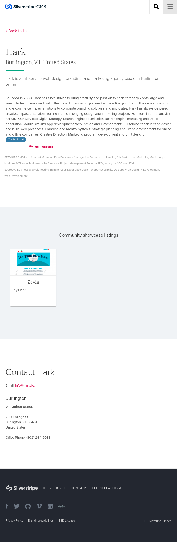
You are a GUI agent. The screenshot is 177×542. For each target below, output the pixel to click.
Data (57, 157)
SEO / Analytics (106, 163)
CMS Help (24, 157)
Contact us (16, 139)
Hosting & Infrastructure (121, 157)
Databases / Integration (74, 157)
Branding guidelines (40, 520)
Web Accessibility (102, 169)
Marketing (143, 157)
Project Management (73, 163)
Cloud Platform (106, 488)
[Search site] (156, 7)
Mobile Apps (157, 157)
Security (92, 163)
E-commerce (98, 157)
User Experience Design (75, 169)
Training (55, 169)
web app (119, 169)
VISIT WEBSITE (41, 146)
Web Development (16, 175)
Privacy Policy (14, 520)
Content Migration (42, 157)
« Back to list (17, 30)
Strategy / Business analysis (21, 169)
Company (79, 488)
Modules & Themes (16, 163)
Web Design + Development (142, 169)
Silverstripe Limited (159, 521)
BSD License (67, 520)
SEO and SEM (125, 163)
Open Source (54, 488)
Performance (51, 163)
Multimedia (36, 163)
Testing (44, 169)
